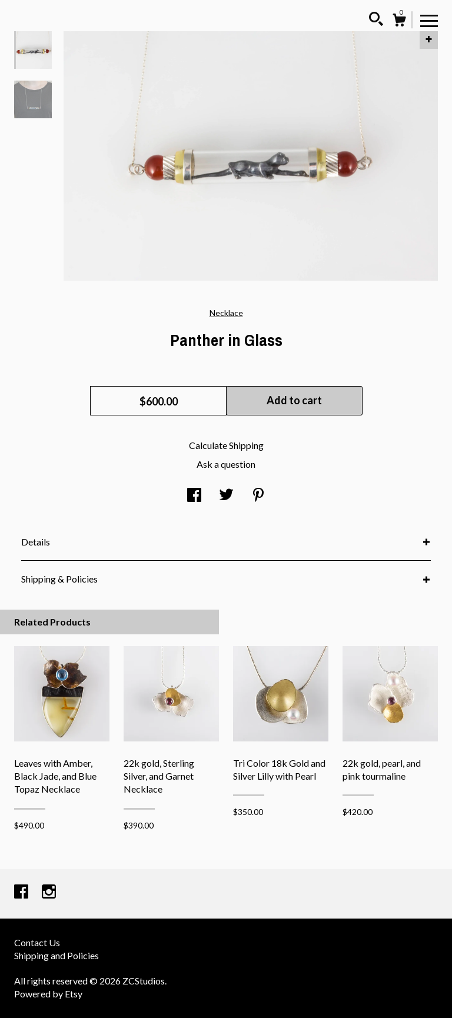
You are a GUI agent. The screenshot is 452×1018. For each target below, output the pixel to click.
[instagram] (49, 892)
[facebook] (22, 892)
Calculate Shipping (226, 445)
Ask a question (226, 464)
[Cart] (399, 22)
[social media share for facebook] (194, 495)
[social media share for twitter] (226, 495)
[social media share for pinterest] (258, 495)
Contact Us (37, 942)
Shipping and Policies (56, 955)
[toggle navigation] (429, 20)
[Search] (376, 20)
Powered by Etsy (48, 993)
